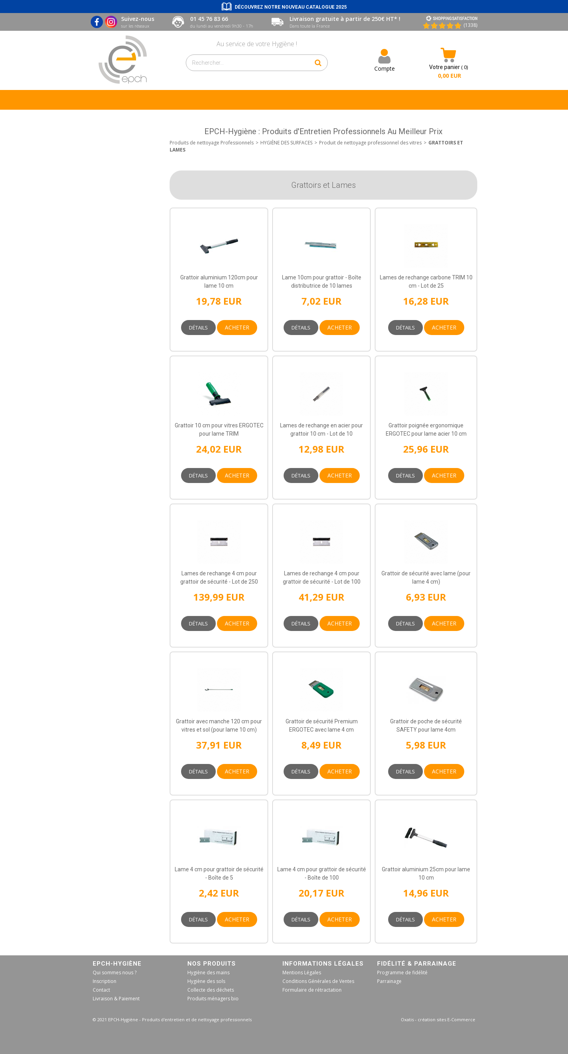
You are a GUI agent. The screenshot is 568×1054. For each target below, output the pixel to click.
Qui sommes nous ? (114, 972)
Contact (101, 990)
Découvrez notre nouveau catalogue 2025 (291, 7)
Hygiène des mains (208, 972)
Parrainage (389, 981)
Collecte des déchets (210, 990)
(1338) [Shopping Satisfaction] (470, 25)
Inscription (104, 981)
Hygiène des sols (206, 981)
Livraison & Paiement (116, 998)
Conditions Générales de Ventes (318, 981)
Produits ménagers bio (213, 998)
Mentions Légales (301, 972)
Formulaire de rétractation (312, 990)
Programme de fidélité (402, 972)
